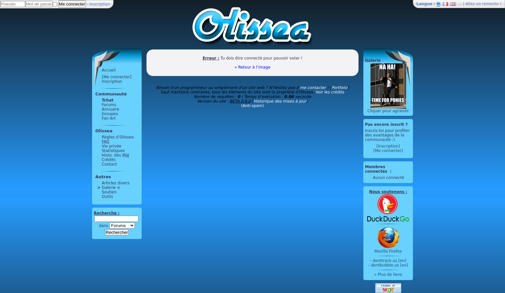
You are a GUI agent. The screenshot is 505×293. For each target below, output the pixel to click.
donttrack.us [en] (389, 260)
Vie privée (111, 146)
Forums (109, 105)
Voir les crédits (330, 92)
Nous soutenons (386, 192)
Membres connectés (377, 169)
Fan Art (108, 118)
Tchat (107, 100)
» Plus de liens (388, 274)
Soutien (109, 192)
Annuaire (110, 109)
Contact (109, 164)
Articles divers (115, 183)
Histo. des (115, 155)
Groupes (110, 114)
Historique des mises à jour (280, 101)
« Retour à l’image (252, 67)
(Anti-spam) (252, 105)
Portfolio (339, 87)
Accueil (109, 70)
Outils (107, 196)
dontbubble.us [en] (389, 265)
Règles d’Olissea (118, 137)
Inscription (100, 4)
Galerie (108, 187)
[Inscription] (388, 146)
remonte (490, 4)
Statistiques (113, 150)
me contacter (313, 87)
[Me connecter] (116, 77)
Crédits (108, 159)
